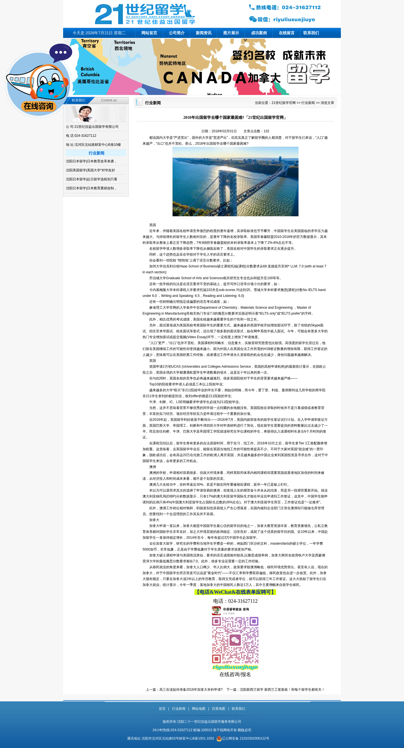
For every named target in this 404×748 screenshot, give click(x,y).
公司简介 (177, 33)
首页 (162, 709)
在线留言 (287, 33)
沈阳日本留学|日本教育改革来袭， (91, 161)
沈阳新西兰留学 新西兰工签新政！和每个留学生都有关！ (282, 690)
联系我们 (311, 33)
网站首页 (149, 33)
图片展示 (231, 33)
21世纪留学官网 (283, 103)
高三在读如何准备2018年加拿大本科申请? (190, 690)
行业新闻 (308, 103)
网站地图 (198, 709)
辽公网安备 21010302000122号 (245, 738)
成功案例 (259, 33)
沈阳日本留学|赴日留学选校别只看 (91, 179)
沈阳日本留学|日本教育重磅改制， (91, 188)
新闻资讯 (204, 33)
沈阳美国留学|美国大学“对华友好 (90, 170)
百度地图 (218, 709)
